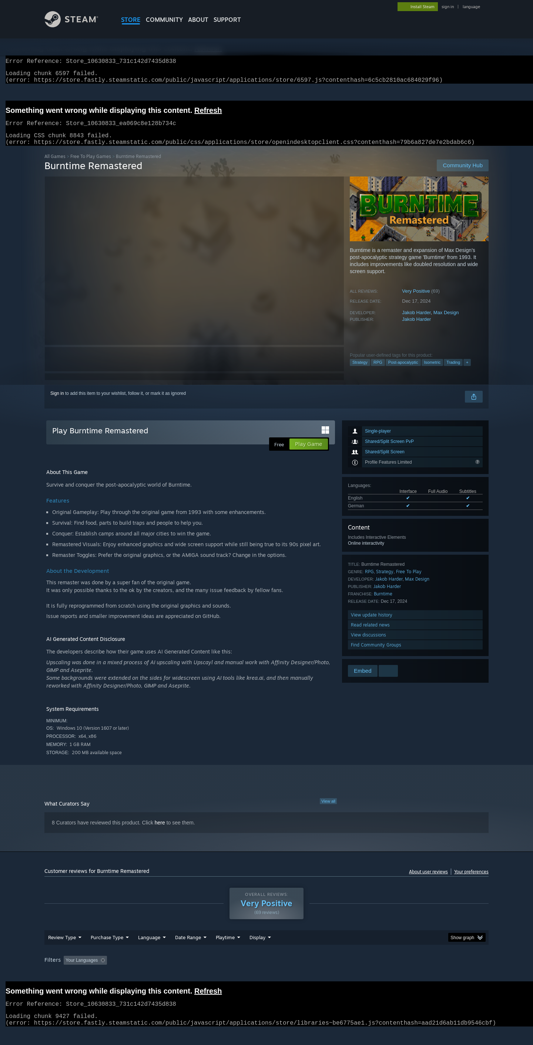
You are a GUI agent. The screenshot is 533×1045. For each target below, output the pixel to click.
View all (328, 810)
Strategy (360, 371)
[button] (69, 974)
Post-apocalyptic (403, 371)
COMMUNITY (164, 19)
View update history (371, 623)
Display (257, 951)
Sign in (57, 402)
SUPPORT (227, 19)
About (198, 19)
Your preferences (471, 880)
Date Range (188, 951)
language (471, 6)
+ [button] (467, 371)
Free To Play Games (90, 165)
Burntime (383, 602)
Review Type (62, 951)
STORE (131, 19)
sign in (448, 6)
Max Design (446, 321)
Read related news (370, 633)
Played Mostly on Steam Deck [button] (266, 974)
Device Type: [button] (424, 974)
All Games (55, 165)
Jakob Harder (416, 321)
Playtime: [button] (214, 974)
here (160, 831)
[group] (266, 975)
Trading (453, 371)
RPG (377, 371)
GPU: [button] (391, 974)
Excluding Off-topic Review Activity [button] (157, 974)
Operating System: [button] (329, 974)
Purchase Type (107, 951)
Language (149, 951)
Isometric (432, 371)
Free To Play (409, 580)
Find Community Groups (376, 653)
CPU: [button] (367, 974)
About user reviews (428, 880)
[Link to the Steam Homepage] (77, 25)
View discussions (368, 643)
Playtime (225, 951)
